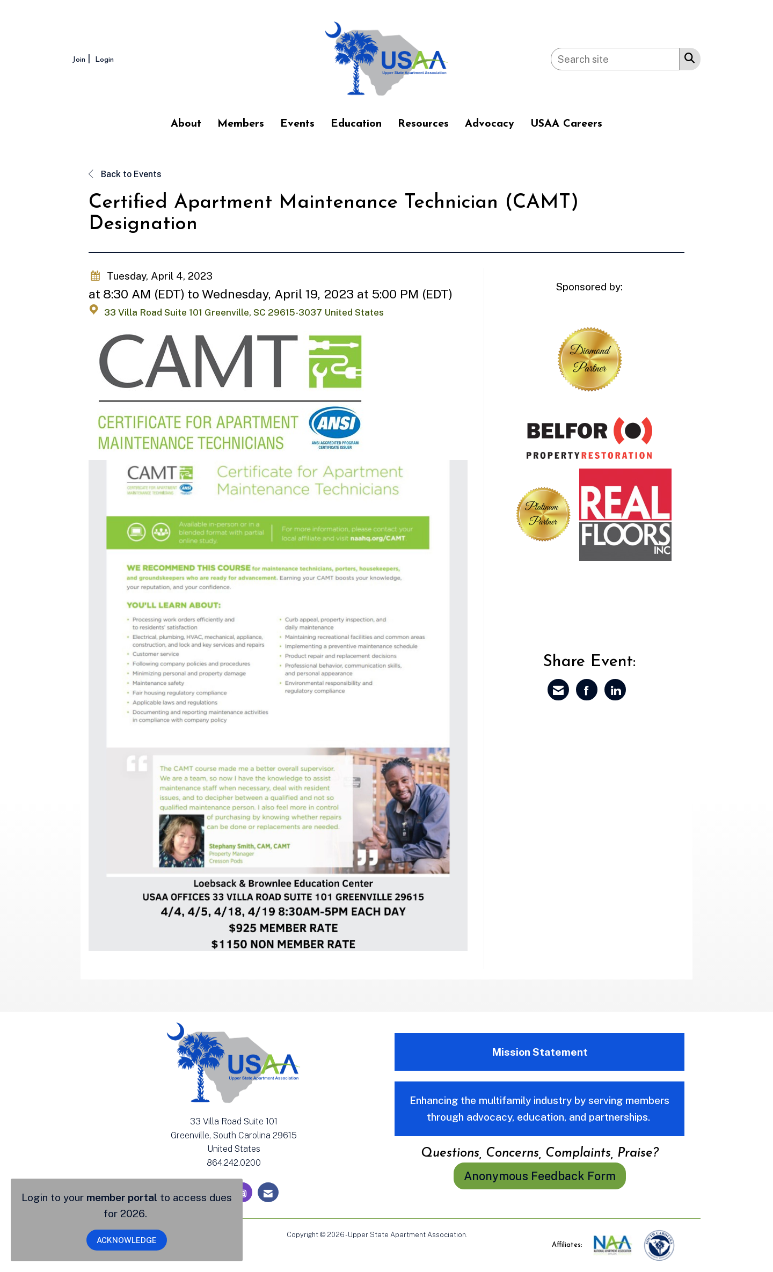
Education (356, 124)
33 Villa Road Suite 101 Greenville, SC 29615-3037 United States (244, 312)
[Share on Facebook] (586, 689)
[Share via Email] (558, 689)
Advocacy (489, 124)
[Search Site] (687, 57)
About (186, 124)
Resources (423, 124)
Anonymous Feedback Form (540, 1176)
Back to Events (125, 174)
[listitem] (82, 59)
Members (240, 124)
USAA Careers (566, 124)
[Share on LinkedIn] (615, 689)
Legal (478, 1235)
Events (297, 124)
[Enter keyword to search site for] (615, 59)
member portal (121, 1197)
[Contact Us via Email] (268, 1192)
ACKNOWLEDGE (127, 1240)
